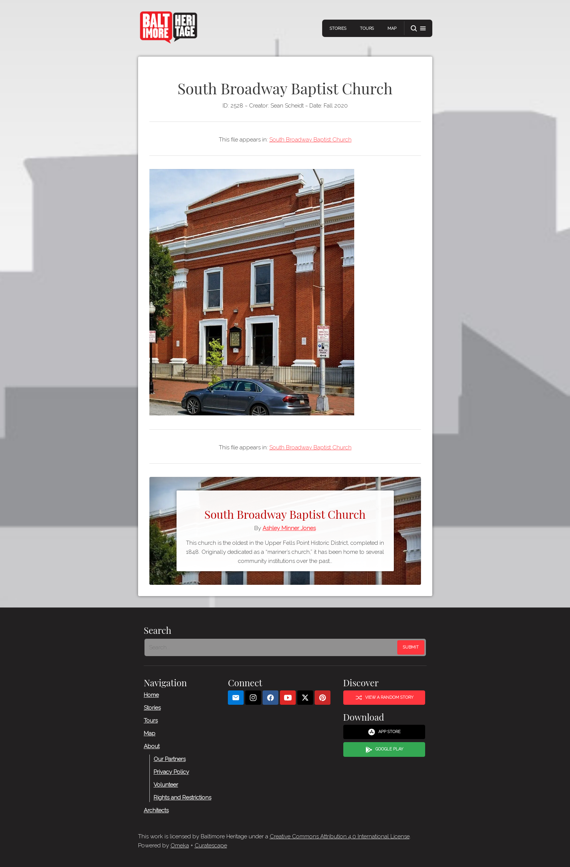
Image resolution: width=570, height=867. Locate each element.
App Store (384, 732)
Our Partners (170, 759)
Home (151, 695)
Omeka (180, 845)
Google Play (384, 749)
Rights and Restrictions (182, 797)
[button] (418, 28)
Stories (338, 28)
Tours (367, 28)
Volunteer (166, 784)
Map (391, 28)
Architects (156, 810)
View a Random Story (384, 697)
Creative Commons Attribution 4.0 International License (340, 836)
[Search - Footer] (271, 647)
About (152, 746)
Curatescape (211, 845)
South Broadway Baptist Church (310, 139)
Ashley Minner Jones (289, 528)
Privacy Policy (171, 772)
